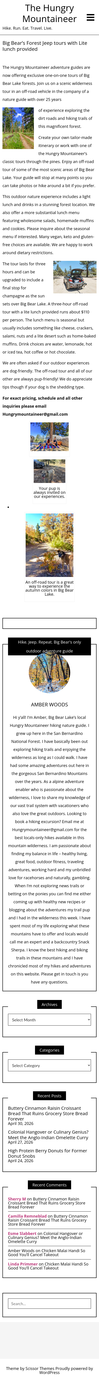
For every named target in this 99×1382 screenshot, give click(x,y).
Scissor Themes (39, 1368)
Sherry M (17, 1199)
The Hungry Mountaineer (49, 13)
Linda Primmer (23, 1264)
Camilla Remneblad (27, 1216)
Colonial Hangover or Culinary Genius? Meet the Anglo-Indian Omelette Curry (48, 1134)
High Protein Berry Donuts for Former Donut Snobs (47, 1153)
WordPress (49, 1372)
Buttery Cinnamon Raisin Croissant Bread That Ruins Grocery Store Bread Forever (48, 1113)
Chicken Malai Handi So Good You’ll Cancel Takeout (46, 1252)
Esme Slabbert (22, 1233)
